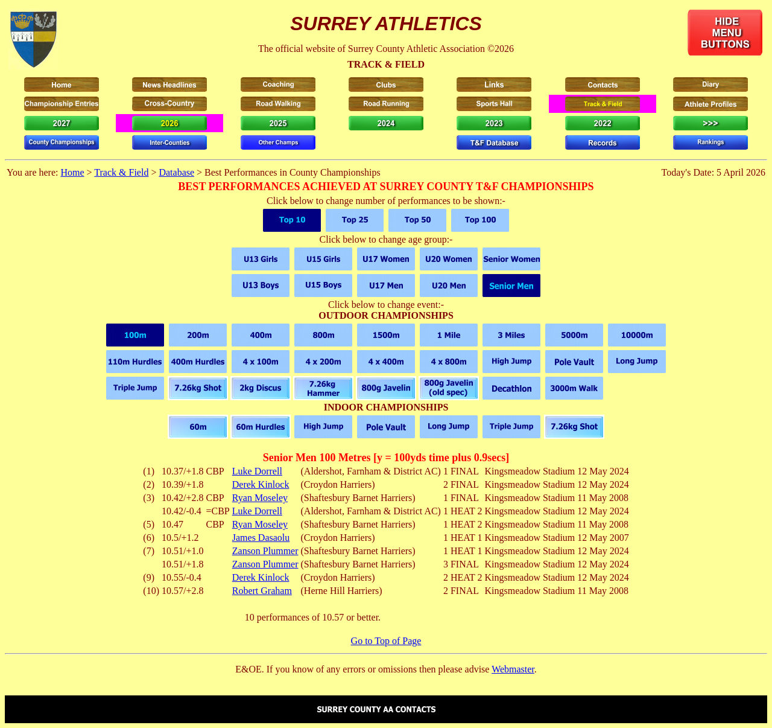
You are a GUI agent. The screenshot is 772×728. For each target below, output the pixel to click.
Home (72, 172)
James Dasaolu (261, 537)
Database (176, 172)
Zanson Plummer (265, 551)
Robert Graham (262, 591)
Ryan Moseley (260, 498)
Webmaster (513, 669)
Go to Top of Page (386, 641)
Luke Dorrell (257, 471)
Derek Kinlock (261, 484)
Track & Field (121, 172)
